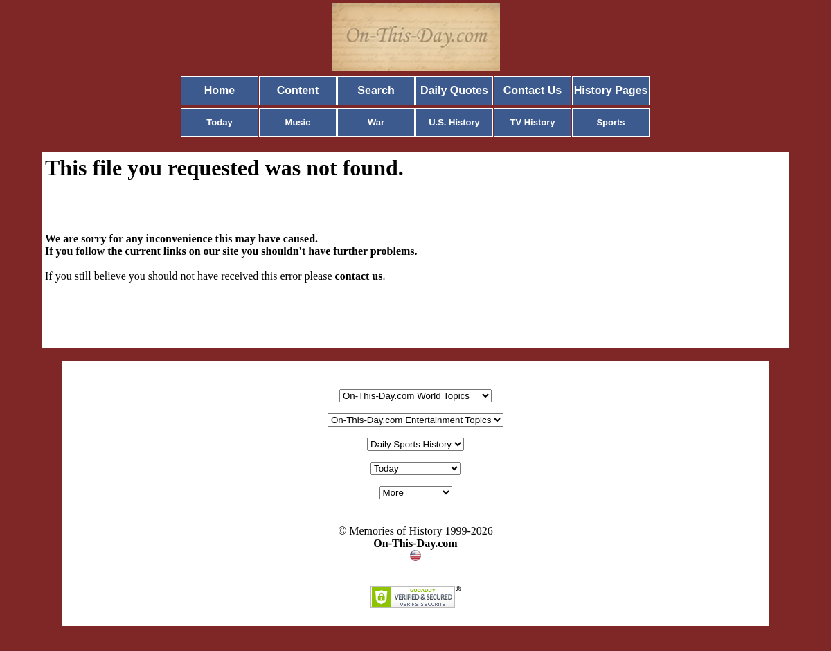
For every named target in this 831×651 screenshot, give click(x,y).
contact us (359, 276)
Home (219, 90)
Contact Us (532, 90)
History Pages (611, 90)
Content (298, 90)
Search (375, 90)
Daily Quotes (454, 90)
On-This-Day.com (415, 543)
